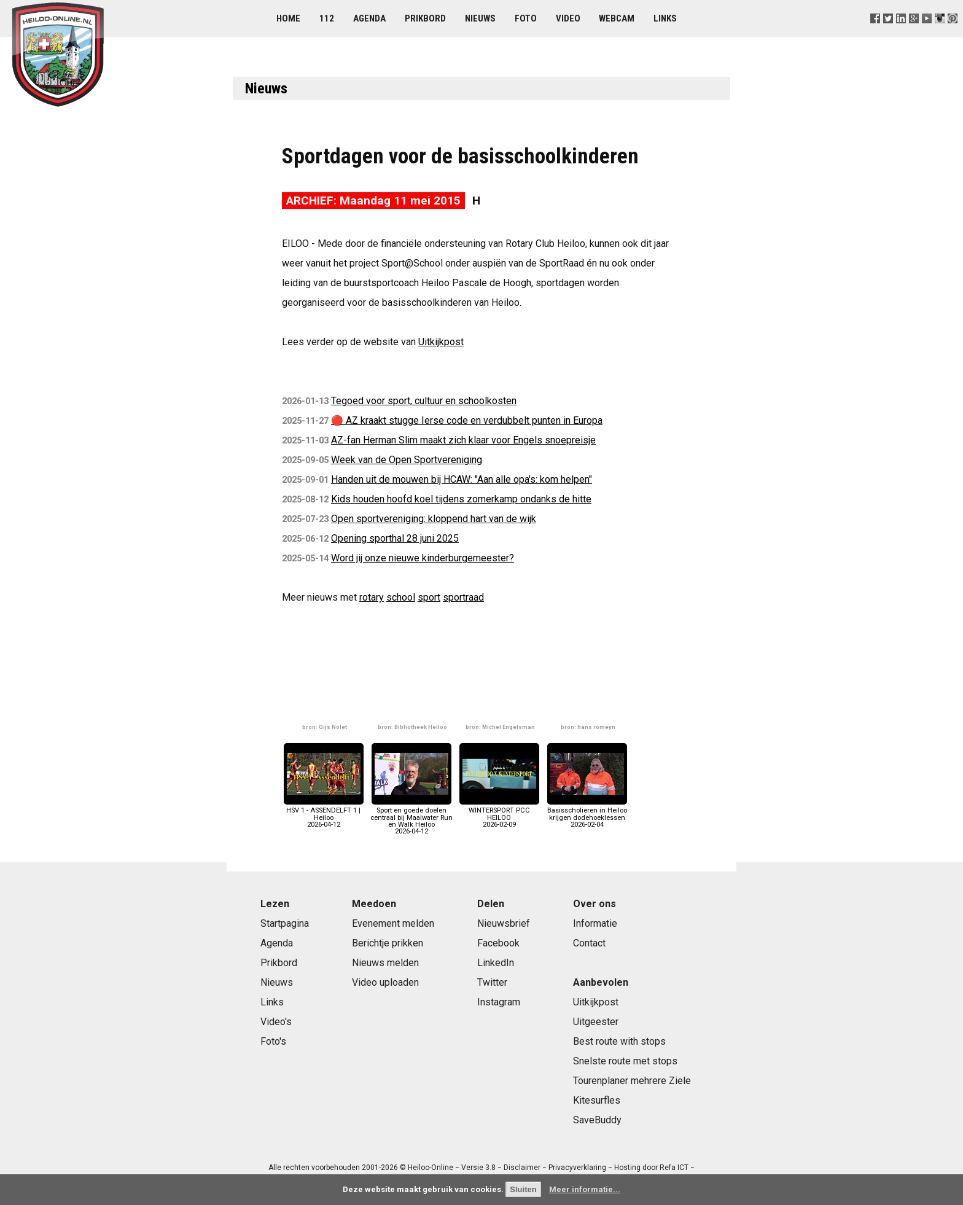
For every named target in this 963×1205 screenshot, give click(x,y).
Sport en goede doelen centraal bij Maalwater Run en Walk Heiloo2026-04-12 (411, 817)
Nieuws (480, 18)
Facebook (498, 943)
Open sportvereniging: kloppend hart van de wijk (433, 519)
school (400, 597)
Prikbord (425, 18)
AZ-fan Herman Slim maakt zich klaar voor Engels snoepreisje (463, 440)
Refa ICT (674, 1167)
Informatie (595, 923)
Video (568, 18)
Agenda (369, 18)
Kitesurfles (596, 1100)
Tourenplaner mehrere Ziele (632, 1080)
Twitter (492, 982)
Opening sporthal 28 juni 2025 (395, 538)
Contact (589, 943)
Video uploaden (385, 982)
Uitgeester (595, 1022)
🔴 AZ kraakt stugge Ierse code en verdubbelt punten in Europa (466, 420)
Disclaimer (522, 1167)
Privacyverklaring (577, 1167)
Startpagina (284, 923)
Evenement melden (393, 923)
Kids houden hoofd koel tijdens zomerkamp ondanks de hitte (461, 499)
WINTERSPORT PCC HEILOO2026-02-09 (499, 814)
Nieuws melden (385, 963)
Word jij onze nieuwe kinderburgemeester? (422, 558)
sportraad (463, 597)
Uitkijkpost (441, 342)
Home (288, 18)
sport (429, 597)
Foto (526, 18)
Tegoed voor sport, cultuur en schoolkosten (424, 401)
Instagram (498, 1002)
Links (665, 18)
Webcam (616, 18)
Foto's (273, 1041)
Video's (276, 1022)
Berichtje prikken (387, 943)
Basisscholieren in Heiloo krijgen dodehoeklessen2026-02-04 (587, 814)
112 (326, 18)
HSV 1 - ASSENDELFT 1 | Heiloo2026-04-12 (324, 814)
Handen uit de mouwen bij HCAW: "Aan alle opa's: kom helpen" (461, 479)
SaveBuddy (597, 1120)
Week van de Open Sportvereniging (406, 460)
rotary (371, 597)
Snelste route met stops (625, 1061)
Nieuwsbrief (503, 923)
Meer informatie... (584, 1189)
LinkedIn (495, 963)
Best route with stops (619, 1041)
